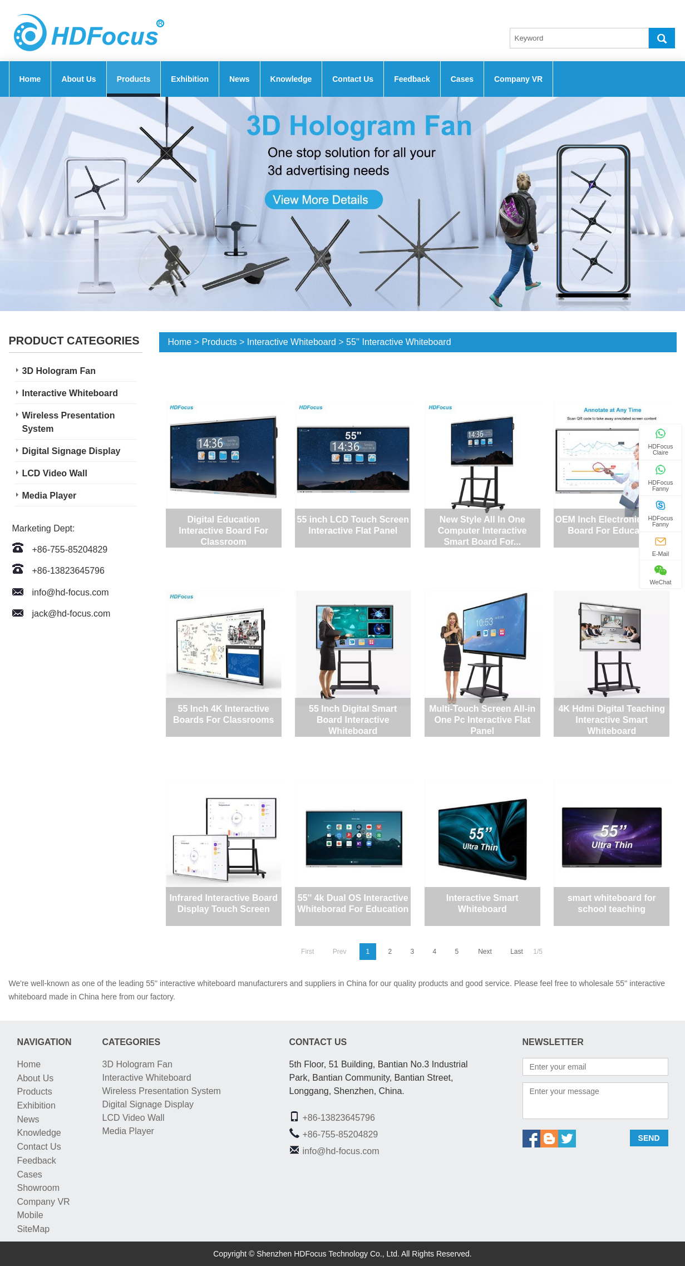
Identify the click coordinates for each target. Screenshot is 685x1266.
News (239, 79)
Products (134, 79)
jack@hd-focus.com (71, 613)
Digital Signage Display (71, 451)
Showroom (38, 1188)
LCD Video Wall (54, 473)
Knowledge (291, 79)
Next (485, 951)
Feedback (412, 79)
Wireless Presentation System (68, 422)
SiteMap (33, 1229)
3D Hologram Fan (59, 371)
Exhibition (190, 79)
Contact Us (352, 79)
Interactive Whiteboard (70, 393)
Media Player (49, 495)
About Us (78, 79)
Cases (462, 79)
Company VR (518, 79)
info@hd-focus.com (70, 592)
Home (30, 79)
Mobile (30, 1215)
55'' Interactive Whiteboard (398, 342)
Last (516, 951)
